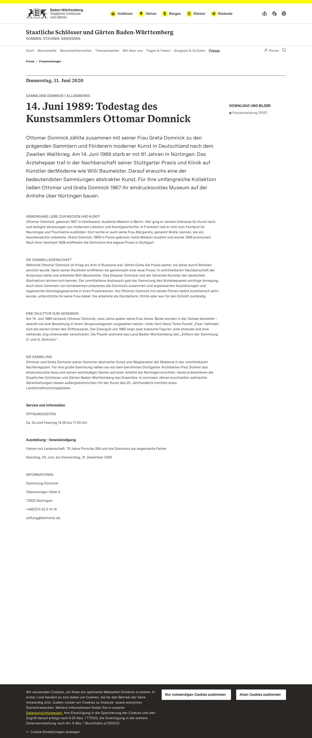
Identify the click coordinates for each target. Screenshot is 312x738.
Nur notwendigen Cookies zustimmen (195, 695)
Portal (271, 50)
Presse (214, 51)
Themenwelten (107, 51)
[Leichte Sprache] (264, 14)
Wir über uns (133, 51)
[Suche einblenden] (284, 50)
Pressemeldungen (50, 61)
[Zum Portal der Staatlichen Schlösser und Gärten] (54, 13)
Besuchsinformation (76, 51)
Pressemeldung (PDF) (249, 113)
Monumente (47, 51)
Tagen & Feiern (158, 51)
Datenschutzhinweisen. (44, 713)
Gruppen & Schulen (189, 51)
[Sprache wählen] (284, 14)
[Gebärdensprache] (274, 14)
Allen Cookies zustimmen (260, 695)
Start (30, 51)
